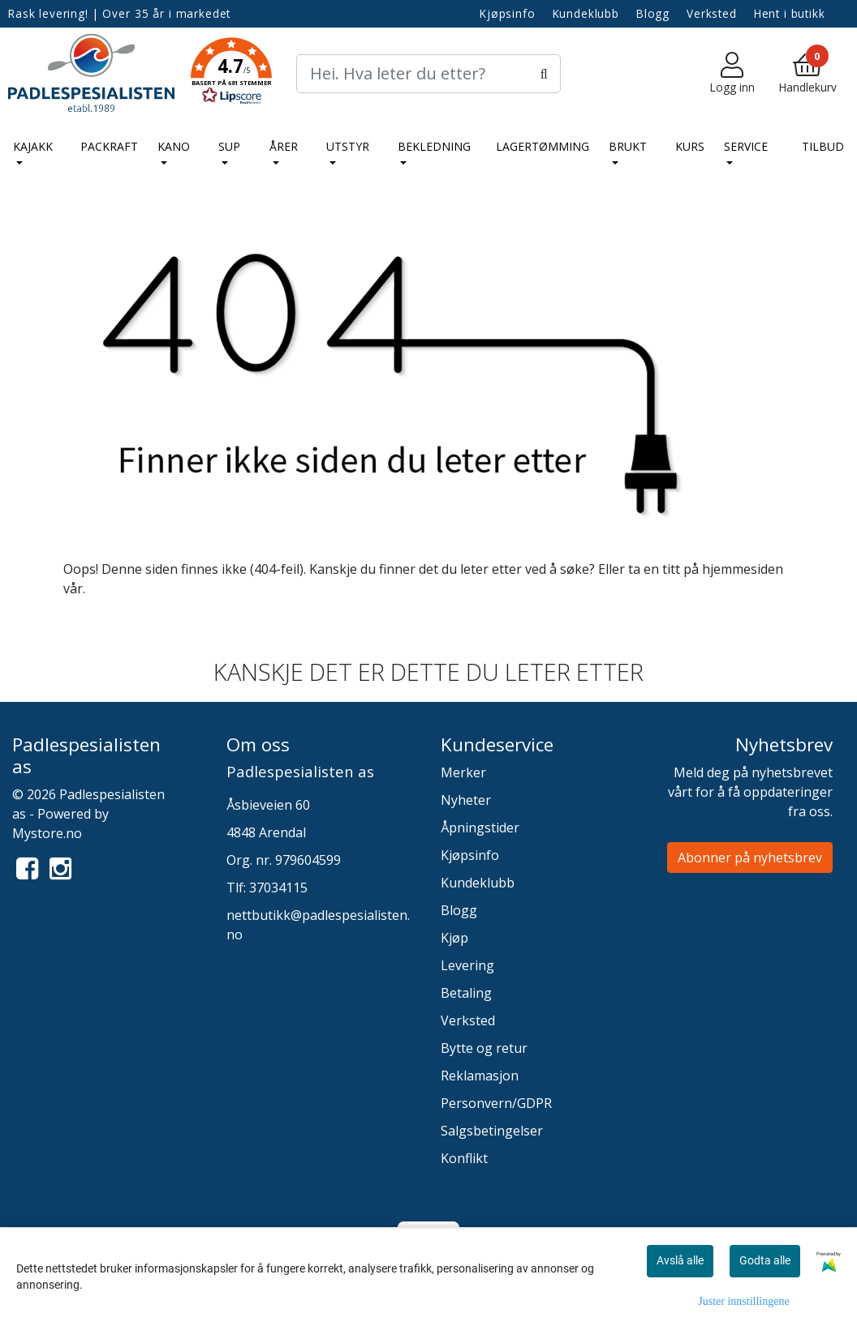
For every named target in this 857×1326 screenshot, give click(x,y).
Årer (283, 146)
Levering (467, 965)
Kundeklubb (586, 13)
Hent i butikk (789, 13)
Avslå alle (680, 1260)
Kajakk (33, 146)
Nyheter (466, 800)
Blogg (653, 13)
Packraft (109, 146)
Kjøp (454, 938)
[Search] (428, 73)
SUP (229, 146)
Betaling (466, 993)
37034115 (278, 887)
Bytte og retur (484, 1048)
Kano (173, 146)
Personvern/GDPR (496, 1103)
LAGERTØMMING (542, 146)
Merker (463, 772)
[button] (231, 74)
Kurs (689, 146)
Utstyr (347, 146)
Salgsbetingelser (492, 1131)
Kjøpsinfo (508, 13)
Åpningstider (480, 827)
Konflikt (464, 1158)
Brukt (628, 146)
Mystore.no (47, 833)
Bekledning (434, 146)
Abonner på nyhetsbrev (750, 857)
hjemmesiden (742, 569)
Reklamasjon (480, 1075)
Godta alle (764, 1260)
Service (746, 146)
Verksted (712, 13)
